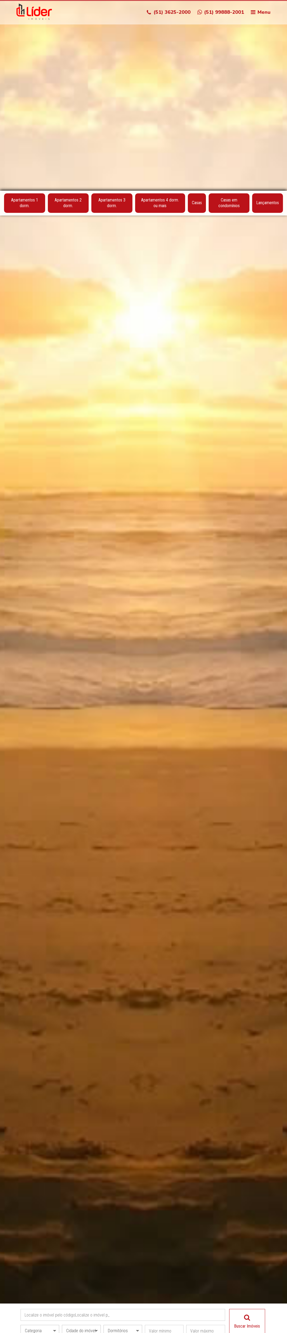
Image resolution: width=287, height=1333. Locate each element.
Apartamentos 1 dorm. (24, 12)
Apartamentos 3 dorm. (111, 12)
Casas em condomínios (229, 12)
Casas (197, 12)
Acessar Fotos (143, 1319)
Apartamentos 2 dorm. (68, 12)
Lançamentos (267, 12)
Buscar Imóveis (247, 1131)
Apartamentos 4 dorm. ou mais (160, 12)
